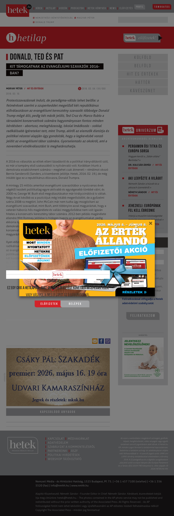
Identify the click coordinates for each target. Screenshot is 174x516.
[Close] (150, 224)
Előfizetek (49, 304)
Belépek (75, 304)
